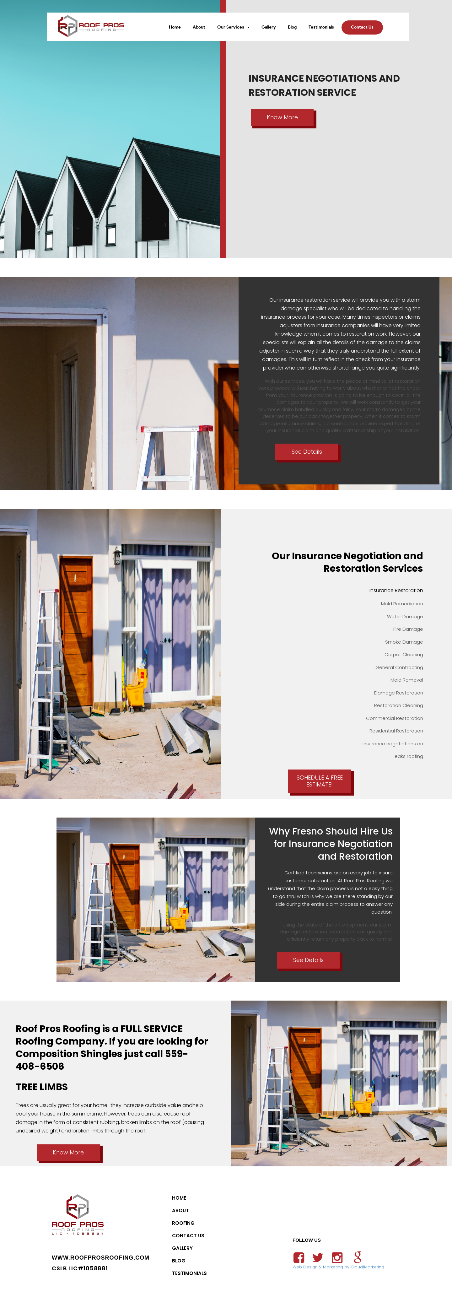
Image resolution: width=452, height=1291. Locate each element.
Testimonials (321, 27)
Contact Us (362, 27)
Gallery (268, 27)
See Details (307, 452)
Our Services (230, 27)
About (199, 27)
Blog (292, 27)
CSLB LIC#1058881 (80, 1268)
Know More (282, 117)
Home (175, 27)
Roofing (183, 1223)
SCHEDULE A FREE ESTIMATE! (320, 781)
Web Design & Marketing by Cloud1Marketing (338, 1267)
